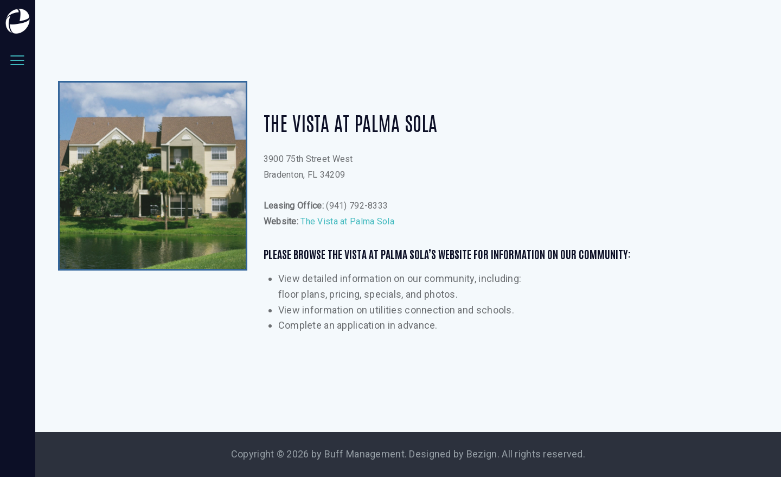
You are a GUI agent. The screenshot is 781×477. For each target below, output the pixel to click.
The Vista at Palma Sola (347, 221)
